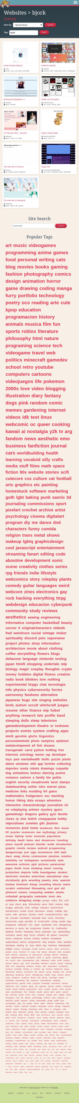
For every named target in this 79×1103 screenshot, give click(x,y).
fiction (12, 472)
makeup (13, 541)
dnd (57, 522)
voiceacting (68, 1029)
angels (9, 948)
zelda (20, 1035)
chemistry (60, 918)
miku (59, 942)
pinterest (11, 892)
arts (9, 484)
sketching (9, 1001)
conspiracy (63, 966)
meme (39, 754)
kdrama (19, 972)
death (21, 840)
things (34, 884)
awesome (11, 864)
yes (54, 931)
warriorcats (11, 921)
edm (44, 966)
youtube (44, 367)
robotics (66, 856)
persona (10, 928)
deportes (12, 768)
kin (36, 1063)
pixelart (13, 510)
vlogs (57, 1049)
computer (33, 623)
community (17, 610)
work (10, 736)
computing (36, 892)
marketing (58, 491)
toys (9, 759)
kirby (59, 952)
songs (37, 900)
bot (22, 998)
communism (39, 856)
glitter (16, 1069)
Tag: (6, 32)
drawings (47, 768)
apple (26, 1026)
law (38, 832)
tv (61, 431)
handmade (24, 1021)
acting (54, 921)
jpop (25, 904)
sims (46, 1035)
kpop (11, 309)
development (37, 560)
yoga (20, 921)
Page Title (45, 167)
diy (27, 522)
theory (26, 1015)
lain (40, 715)
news (30, 438)
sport (61, 503)
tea (27, 928)
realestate (40, 896)
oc (33, 424)
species (51, 986)
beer (61, 1066)
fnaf (9, 633)
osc (47, 796)
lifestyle (48, 573)
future (61, 1023)
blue (44, 918)
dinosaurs (40, 911)
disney (56, 1021)
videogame (18, 352)
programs (60, 998)
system (39, 731)
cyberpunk (61, 604)
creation (47, 989)
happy (61, 1052)
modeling (64, 955)
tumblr (23, 911)
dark (63, 852)
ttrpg (61, 598)
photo (35, 741)
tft (6, 172)
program (14, 522)
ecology (47, 955)
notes (7, 1026)
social (36, 633)
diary (37, 395)
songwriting (67, 1058)
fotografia (28, 931)
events (25, 731)
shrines (8, 1029)
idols (17, 1021)
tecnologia (56, 684)
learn (8, 955)
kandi (39, 958)
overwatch (60, 1043)
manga (64, 288)
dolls (25, 720)
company (40, 995)
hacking (24, 598)
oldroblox (31, 1055)
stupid (48, 1063)
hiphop (19, 836)
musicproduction (66, 1035)
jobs (21, 1026)
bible (8, 966)
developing (37, 1046)
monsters (10, 935)
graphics (23, 484)
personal (27, 259)
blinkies (31, 679)
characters (16, 528)
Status (58, 1093)
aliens (10, 764)
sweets (21, 1043)
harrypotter (42, 1006)
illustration (18, 395)
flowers (43, 654)
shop (36, 643)
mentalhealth (30, 759)
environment (56, 907)
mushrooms (64, 1061)
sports (13, 331)
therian (18, 931)
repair (53, 1041)
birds (10, 705)
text (12, 966)
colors (40, 989)
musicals (39, 836)
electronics (47, 591)
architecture (15, 648)
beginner (59, 1058)
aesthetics (16, 617)
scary (8, 978)
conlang (49, 995)
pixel (25, 828)
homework (28, 972)
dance (45, 522)
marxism (21, 1049)
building (45, 1018)
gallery (43, 814)
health (52, 453)
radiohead (55, 172)
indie (34, 573)
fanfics (21, 1072)
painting (49, 484)
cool (10, 547)
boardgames (48, 872)
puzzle (56, 759)
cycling (31, 1001)
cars (10, 453)
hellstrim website (48, 65)
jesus (21, 928)
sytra (6, 69)
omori (47, 868)
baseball (36, 918)
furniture (9, 969)
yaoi (16, 759)
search (50, 949)
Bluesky (55, 1087)
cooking (61, 424)
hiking (21, 800)
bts (7, 918)
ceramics (12, 1021)
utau (65, 876)
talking (67, 1018)
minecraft (34, 359)
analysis (30, 966)
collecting (64, 764)
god (56, 888)
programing (19, 345)
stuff (23, 466)
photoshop (9, 1046)
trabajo (56, 1052)
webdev (49, 892)
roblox (29, 331)
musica (33, 324)
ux (67, 998)
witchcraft (48, 705)
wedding (56, 980)
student (62, 872)
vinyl (48, 1049)
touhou (35, 773)
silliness (55, 1032)
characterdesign (34, 805)
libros (37, 931)
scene (11, 566)
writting (30, 1012)
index (51, 1066)
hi (28, 952)
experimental (16, 684)
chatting (56, 972)
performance (45, 1015)
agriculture (58, 1055)
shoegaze (63, 1032)
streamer (64, 1069)
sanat (26, 1061)
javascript (25, 547)
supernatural (12, 942)
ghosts (46, 992)
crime (37, 1012)
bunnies (25, 876)
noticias (17, 1006)
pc (7, 904)
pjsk (34, 864)
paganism (61, 1038)
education (29, 309)
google (49, 1001)
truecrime (63, 935)
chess (10, 819)
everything (44, 598)
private (44, 1049)
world (59, 960)
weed (19, 935)
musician (15, 1066)
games (60, 252)
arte (54, 302)
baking (32, 497)
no (7, 809)
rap (48, 754)
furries (64, 71)
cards (53, 1015)
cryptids (61, 995)
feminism (22, 884)
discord (30, 638)
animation (33, 281)
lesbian (10, 884)
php (26, 1049)
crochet (29, 510)
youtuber (33, 1026)
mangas (58, 1006)
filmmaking (38, 888)
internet (57, 410)
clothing (55, 648)
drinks (53, 1058)
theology (24, 1009)
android (42, 848)
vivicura (7, 170)
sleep (35, 720)
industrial (60, 1015)
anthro (65, 1046)
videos (13, 417)
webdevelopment (18, 745)
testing (61, 659)
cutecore (14, 478)
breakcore (46, 828)
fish (39, 745)
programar (11, 924)
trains (8, 914)
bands (61, 978)
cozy (31, 945)
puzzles (15, 832)
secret (32, 1061)
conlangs (8, 1052)
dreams (49, 745)
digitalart (55, 516)
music (8, 71)
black (60, 1046)
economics (65, 949)
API (41, 1093)
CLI (28, 1093)
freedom (22, 952)
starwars (44, 907)
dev (59, 896)
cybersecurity (39, 690)
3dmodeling (34, 904)
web (51, 352)
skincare (52, 952)
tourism (53, 963)
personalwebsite (17, 741)
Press (48, 1093)
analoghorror (21, 1018)
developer (59, 754)
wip (46, 710)
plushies (54, 856)
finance (35, 710)
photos (24, 643)
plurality (29, 921)
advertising (33, 1009)
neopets (38, 1038)
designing (25, 900)
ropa (19, 960)
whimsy (49, 969)
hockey (38, 966)
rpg (9, 573)
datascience (16, 1029)
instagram (57, 1009)
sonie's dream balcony (13, 65)
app (40, 764)
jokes (16, 1046)
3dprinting (10, 975)
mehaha (7, 102)
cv (31, 969)
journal (59, 445)
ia (59, 1069)
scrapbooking (35, 1052)
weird (64, 585)
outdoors (11, 900)
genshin (21, 736)
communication (27, 1032)
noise (28, 836)
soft (36, 986)
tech (57, 345)
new (12, 1032)
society (8, 989)
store (52, 896)
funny (34, 528)
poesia (15, 1072)
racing (48, 972)
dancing (48, 773)
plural (67, 975)
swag (17, 856)
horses (27, 938)
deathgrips (71, 71)
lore (43, 679)
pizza (62, 786)
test (35, 417)
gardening (35, 410)
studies (56, 1066)
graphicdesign (49, 541)
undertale (51, 664)
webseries (22, 1012)
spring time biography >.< (14, 99)
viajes (49, 1032)
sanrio (58, 497)
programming (21, 252)
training (36, 1023)
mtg (51, 1052)
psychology (17, 516)
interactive (13, 805)
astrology (26, 754)
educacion (39, 604)
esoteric (16, 1009)
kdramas (45, 1055)
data (30, 800)
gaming (59, 266)
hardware (10, 945)
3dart (38, 1015)
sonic (57, 560)
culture (40, 478)
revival (50, 1006)
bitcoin (57, 884)
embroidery (47, 1038)
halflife (30, 1046)
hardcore (34, 980)
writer (41, 1009)
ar (23, 1052)
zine (23, 819)
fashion (14, 274)
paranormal (57, 864)
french (67, 1026)
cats (49, 138)
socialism (67, 952)
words (10, 1066)
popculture (54, 836)
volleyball (12, 896)
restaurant (23, 955)
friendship (10, 980)
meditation (63, 1021)
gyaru (58, 809)
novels (21, 848)
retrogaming (65, 924)
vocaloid (31, 459)
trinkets (37, 969)
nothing (54, 679)
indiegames (31, 860)
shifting (15, 1049)
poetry (13, 302)
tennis (27, 975)
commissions (40, 503)
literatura (45, 963)
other (23, 710)
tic (66, 1043)
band (61, 715)
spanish (65, 880)
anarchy (65, 992)
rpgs (33, 852)
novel (50, 918)
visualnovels (40, 782)
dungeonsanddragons (33, 1069)
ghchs (32, 736)
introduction (64, 844)
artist (60, 510)
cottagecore (67, 1066)
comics (63, 274)
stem (52, 1069)
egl (43, 969)
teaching (57, 796)
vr (51, 726)
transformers (12, 911)
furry (11, 295)
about (43, 648)
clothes (46, 566)
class (19, 1003)
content (39, 1026)
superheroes (59, 1003)
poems (60, 773)
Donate (20, 1093)
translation (25, 918)
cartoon (25, 777)
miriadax (32, 992)
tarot (54, 782)
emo (65, 438)
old (63, 888)
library (44, 978)
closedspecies (28, 960)
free (61, 750)
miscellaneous (53, 1046)
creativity (28, 566)
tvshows (62, 726)
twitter (20, 138)
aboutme (14, 560)
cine (55, 924)
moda (24, 768)
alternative (49, 695)
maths (54, 900)
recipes (31, 848)
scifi (65, 472)
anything (13, 715)
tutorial (30, 1072)
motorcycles (55, 1061)
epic (66, 914)
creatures (39, 1043)
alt (48, 935)
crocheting (58, 1029)
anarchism (38, 876)
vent (50, 888)
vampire (52, 1012)
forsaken (33, 1006)
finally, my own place (50, 99)
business (16, 445)
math (46, 466)
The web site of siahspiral (14, 200)
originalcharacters (37, 628)
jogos (9, 868)
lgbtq (28, 541)
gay (63, 591)
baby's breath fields (49, 133)
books (42, 266)
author (60, 963)
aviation (55, 989)
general (22, 983)
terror (40, 1041)
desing (15, 1043)
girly (37, 960)
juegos (63, 705)
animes (34, 809)
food (11, 259)
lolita (35, 872)
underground (9, 1063)
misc (55, 880)
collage (58, 911)
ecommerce (45, 852)
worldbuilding (30, 453)
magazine (66, 1006)
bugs (26, 700)
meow (65, 828)
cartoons (41, 374)
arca (12, 71)
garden (29, 1003)
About (11, 1093)
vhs (7, 960)
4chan (69, 1063)
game (12, 288)
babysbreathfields (48, 136)
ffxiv (57, 828)
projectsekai (13, 1055)
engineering (50, 617)
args (26, 935)
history (47, 317)
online (32, 786)
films (35, 466)
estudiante (56, 938)
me (35, 522)
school (13, 367)
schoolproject (11, 1003)
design (13, 281)
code (60, 554)
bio (48, 777)
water (8, 992)
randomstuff (29, 1066)
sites (55, 995)
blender (41, 844)
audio (50, 844)
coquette (62, 768)
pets (41, 638)
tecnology (42, 1032)
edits (42, 1061)
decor (67, 1023)
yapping (24, 1023)
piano (9, 844)
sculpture (25, 978)
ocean (9, 836)
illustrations (14, 1026)
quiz (39, 1049)
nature (12, 206)
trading (36, 938)
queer (43, 424)
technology (51, 295)
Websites (15, 13)
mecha (58, 1063)
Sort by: (8, 25)
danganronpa (14, 852)
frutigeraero (34, 796)
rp (17, 819)
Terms (67, 1093)
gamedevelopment (21, 726)
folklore (52, 1035)
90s (23, 472)
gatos (53, 791)
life (16, 206)
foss (25, 992)
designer (18, 1032)
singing (45, 700)
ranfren (36, 1058)
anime (45, 252)
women (60, 975)
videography (64, 945)
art (45, 104)
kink (70, 1046)
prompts (46, 1026)
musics (21, 1055)
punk (45, 497)
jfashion (52, 823)
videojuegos (19, 381)
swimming (56, 958)
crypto (66, 669)
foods (17, 868)
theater (46, 928)
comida (48, 528)
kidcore (55, 955)
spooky (60, 1026)
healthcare (58, 969)
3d (68, 497)
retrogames (10, 998)
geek (50, 1043)
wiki (33, 764)
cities (11, 1069)
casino (32, 1063)
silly (46, 459)
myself (18, 844)
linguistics (46, 736)
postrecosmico (47, 102)
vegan (27, 1052)
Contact (39, 1097)
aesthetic (48, 438)
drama (44, 952)
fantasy (52, 395)
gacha (58, 992)
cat (52, 478)
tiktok (38, 945)
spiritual (44, 1046)
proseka (11, 172)
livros (34, 995)
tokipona (62, 1049)
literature (48, 331)
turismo (42, 949)
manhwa (52, 945)
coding (47, 288)
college (35, 907)
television (49, 720)
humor (10, 800)
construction (44, 921)
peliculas (19, 907)
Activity (10, 19)
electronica (9, 1072)
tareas (24, 1029)
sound (12, 960)
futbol (55, 710)
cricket (35, 949)
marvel (52, 786)
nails (64, 1009)
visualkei (34, 1041)
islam (17, 1058)
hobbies (24, 674)
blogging (56, 388)
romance (12, 777)
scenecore (28, 832)
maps (33, 952)
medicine (12, 791)
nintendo (46, 659)
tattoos (16, 963)
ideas (53, 960)
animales (18, 969)
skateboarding (16, 786)
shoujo (48, 1069)
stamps (64, 782)
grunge (45, 900)
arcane (15, 1061)
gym (53, 814)
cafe (15, 914)
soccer (11, 628)
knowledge (45, 983)
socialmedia (48, 860)
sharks (60, 892)
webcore (14, 591)
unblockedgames (46, 1021)
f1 (43, 958)
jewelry (46, 880)
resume (12, 710)
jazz (66, 911)
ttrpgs (33, 684)
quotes (21, 995)
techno (23, 942)
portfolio (27, 295)
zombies (20, 1061)
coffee (11, 654)
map (64, 1055)
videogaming (37, 975)
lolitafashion (18, 1063)
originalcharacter (33, 1029)
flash (51, 904)
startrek (8, 1012)
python (39, 750)
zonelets (32, 823)
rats (62, 972)
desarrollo (8, 1049)
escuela (14, 918)
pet (41, 1058)
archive (46, 510)
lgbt (20, 497)
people (8, 952)
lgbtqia (65, 958)
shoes (9, 938)
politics (14, 359)
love (25, 388)
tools (27, 907)
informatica (15, 623)
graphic (10, 848)
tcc (52, 928)
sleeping (12, 720)
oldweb (59, 628)
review (36, 1003)
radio (10, 679)
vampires (47, 741)
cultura (41, 972)
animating (39, 1055)
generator (48, 1061)
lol (66, 805)
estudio (39, 992)
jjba (7, 995)
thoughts (52, 669)
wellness (47, 998)
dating (8, 1018)
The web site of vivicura (14, 167)
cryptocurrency (12, 983)
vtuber (61, 633)
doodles (8, 1035)
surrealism (30, 958)
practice (68, 989)
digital (38, 674)
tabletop (10, 931)
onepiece (24, 1001)
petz (22, 963)
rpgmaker (42, 986)
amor (44, 904)
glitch (52, 992)
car (21, 860)
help (66, 904)
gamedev (57, 359)
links (23, 791)
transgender (14, 750)
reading (40, 302)
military (43, 1052)
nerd (27, 963)
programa (36, 983)
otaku (20, 1015)
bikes (15, 1012)
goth (10, 497)
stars (9, 856)
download (22, 1046)
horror (54, 281)
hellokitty (11, 860)
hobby (62, 819)
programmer (34, 942)
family (40, 777)
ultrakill (43, 1023)
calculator (25, 1038)
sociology (53, 978)
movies (25, 266)
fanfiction (38, 445)
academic (16, 978)
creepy (49, 911)
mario (66, 884)
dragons (31, 814)
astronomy (14, 695)
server (27, 995)
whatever (18, 938)
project (11, 643)
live (24, 1003)
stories (52, 472)
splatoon (62, 741)
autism (21, 705)
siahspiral (8, 204)
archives (43, 1012)
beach (52, 1055)
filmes (33, 978)
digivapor (8, 136)
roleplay (49, 579)
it (19, 628)
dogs (11, 402)
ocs (26, 302)
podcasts (46, 931)
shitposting (58, 71)
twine (29, 840)
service (9, 963)
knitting (51, 750)
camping (13, 1015)
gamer (54, 935)
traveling (62, 840)
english (11, 782)
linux (46, 417)
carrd (28, 750)
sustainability (41, 1001)
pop (45, 945)
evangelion (31, 1018)
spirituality (67, 172)
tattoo (32, 1015)
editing (47, 554)
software (37, 491)
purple (16, 1001)
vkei (37, 840)
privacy (62, 832)
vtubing (69, 1049)
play (7, 1015)
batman (28, 998)
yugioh (37, 1061)
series (61, 566)
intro (42, 786)
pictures (43, 864)
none (26, 868)
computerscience (53, 914)
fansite (63, 814)
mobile (47, 975)
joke (45, 1043)
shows (53, 535)
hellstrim (45, 69)
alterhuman (10, 986)
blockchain (10, 972)
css (28, 478)
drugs (66, 969)
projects (12, 731)
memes (46, 71)
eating (31, 986)
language (30, 659)
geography (26, 896)
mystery (46, 809)
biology (12, 669)
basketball (51, 623)
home (34, 828)
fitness (50, 674)
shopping (34, 664)
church (39, 1018)
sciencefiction (45, 980)
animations (21, 773)
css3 (17, 998)
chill (38, 978)
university (13, 995)
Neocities (23, 1087)
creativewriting (10, 1058)
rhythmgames (34, 1021)
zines (29, 591)
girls (24, 880)
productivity (44, 1066)
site (35, 700)
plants (65, 579)
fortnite (50, 764)
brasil (30, 911)
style (61, 860)
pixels (66, 759)
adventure (54, 800)
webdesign (16, 604)
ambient (58, 986)
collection (22, 924)
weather (68, 942)
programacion (21, 317)
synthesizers (10, 1023)
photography (38, 274)
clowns (22, 892)
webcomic (17, 424)
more (48, 1058)
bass (13, 1052)
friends (21, 573)
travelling (45, 884)
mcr (31, 924)
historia (14, 955)
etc (37, 484)
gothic (57, 777)
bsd (38, 952)
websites (60, 700)
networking (20, 980)
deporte (26, 872)
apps (65, 731)
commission (32, 1049)
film (47, 324)
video (37, 388)
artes (54, 998)
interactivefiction (52, 1023)
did (35, 972)
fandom (14, 438)
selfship (26, 1035)
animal (13, 1018)
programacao (31, 989)
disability (17, 1038)
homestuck (17, 491)
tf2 (7, 832)
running (58, 868)
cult (28, 1041)
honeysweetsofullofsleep (51, 170)
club (53, 1049)
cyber (37, 924)
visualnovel (67, 986)
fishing (26, 969)
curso (15, 952)
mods (61, 989)
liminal (30, 1023)
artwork (66, 960)
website (36, 472)
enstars (52, 942)
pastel (62, 921)
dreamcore (48, 840)
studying (36, 868)
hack (26, 1043)
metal (39, 535)
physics (19, 690)
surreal (69, 972)
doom (18, 904)
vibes (43, 1063)
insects (17, 949)
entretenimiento (20, 1041)
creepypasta (47, 819)
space (59, 466)
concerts (54, 1026)
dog (8, 773)
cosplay (37, 669)
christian (24, 986)
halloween (45, 960)
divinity (21, 206)
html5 (20, 664)
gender (64, 1063)
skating (20, 945)
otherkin (41, 935)
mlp (64, 664)
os (6, 1021)
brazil (29, 983)
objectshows (15, 823)
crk (54, 1043)
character (24, 1006)
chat (43, 684)
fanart (33, 554)
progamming (57, 848)
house (18, 1023)
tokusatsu (8, 1061)
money (11, 674)
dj (30, 955)
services (23, 914)
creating (8, 1043)
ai (23, 431)
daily (26, 1072)
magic (24, 669)
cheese (32, 1043)
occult (33, 705)
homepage (25, 949)
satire (54, 1038)
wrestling (34, 880)
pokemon (22, 172)
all (33, 745)
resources (13, 828)
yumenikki (26, 71)
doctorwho (30, 1058)
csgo (24, 1063)
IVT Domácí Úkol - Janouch (15, 133)
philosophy (18, 338)
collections (22, 1069)
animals (14, 324)
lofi (39, 1063)
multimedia (61, 928)
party (36, 1032)
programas (35, 928)
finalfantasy (50, 1029)
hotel (7, 1055)
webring (19, 1052)
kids (67, 1003)
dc (27, 945)
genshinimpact (16, 992)
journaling (16, 503)
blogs (55, 654)
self (47, 1052)
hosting (22, 1066)
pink (23, 402)
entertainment (50, 547)
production (12, 872)
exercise (33, 1035)
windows (22, 764)
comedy (13, 585)
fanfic (45, 759)
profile (50, 715)
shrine (26, 856)
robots (34, 768)
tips (44, 1058)
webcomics (17, 579)
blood (46, 1009)
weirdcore (21, 633)
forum (32, 935)
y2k (16, 71)
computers (18, 374)
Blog (34, 1093)
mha (53, 1063)
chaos (42, 1029)
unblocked (23, 888)
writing (54, 104)
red (57, 1069)
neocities (9, 1006)
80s (60, 900)
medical (45, 938)
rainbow (46, 1041)
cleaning (68, 963)
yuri (26, 852)
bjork (20, 71)
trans (27, 535)
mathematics (15, 796)
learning (14, 459)
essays (40, 800)
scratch (10, 888)
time (42, 1069)
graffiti (56, 1001)
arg (68, 431)
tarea (7, 1032)
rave (7, 1069)
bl (35, 921)
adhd (25, 1055)
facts (57, 1035)
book (20, 679)
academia (20, 975)
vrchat (14, 1035)
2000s (12, 388)
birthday (11, 840)
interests (12, 754)
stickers (32, 914)
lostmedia (59, 1012)
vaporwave (56, 638)
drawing (29, 288)
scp (66, 1052)
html (37, 338)
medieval (50, 1003)
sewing (33, 617)
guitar (29, 585)
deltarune (13, 659)
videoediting (64, 931)
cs (51, 1009)
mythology (49, 832)
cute (65, 302)
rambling (40, 1035)
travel (38, 352)
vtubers (59, 904)
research (28, 715)
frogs (54, 975)
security (23, 782)
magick (32, 1038)
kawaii (13, 431)
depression (52, 966)
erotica (68, 995)
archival (22, 1058)
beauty (66, 623)
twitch (32, 819)
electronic (12, 876)
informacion (55, 983)
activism (24, 864)
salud (56, 949)
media (12, 466)
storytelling (26, 654)
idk (25, 417)
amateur (13, 104)
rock (10, 598)
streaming (16, 554)
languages (46, 585)
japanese (13, 700)
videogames (42, 245)
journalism (55, 805)
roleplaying (19, 809)
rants (67, 1012)
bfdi (56, 852)
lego (69, 921)
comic (56, 402)
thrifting (22, 989)
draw (8, 958)
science (42, 345)
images (9, 907)
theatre (43, 726)
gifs (42, 823)
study (35, 610)
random (38, 402)
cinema (37, 516)
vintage (48, 633)
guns (62, 1001)
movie (32, 648)
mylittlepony (10, 1041)
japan (10, 664)
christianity (13, 880)
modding (35, 791)
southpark (46, 924)
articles (66, 1015)
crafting (52, 731)
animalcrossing (61, 1041)
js (16, 928)
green (48, 958)
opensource (37, 955)
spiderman (60, 1018)
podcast (29, 844)
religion (13, 535)
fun (56, 324)
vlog (44, 942)
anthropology (37, 998)
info (9, 690)
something (9, 1038)
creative (63, 674)
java (12, 904)
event (41, 914)
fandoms (32, 695)
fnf (45, 791)
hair (27, 980)
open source (34, 1087)
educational (53, 876)
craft (66, 900)
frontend (52, 1018)
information (50, 643)
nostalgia (37, 431)
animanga (35, 963)
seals (70, 1052)
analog (14, 989)
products (37, 1066)
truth (17, 986)
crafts (57, 459)
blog (11, 266)
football (63, 478)
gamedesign (14, 814)
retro (27, 367)
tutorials (65, 983)
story (35, 579)
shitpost (8, 1009)
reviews (50, 610)
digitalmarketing (18, 958)
